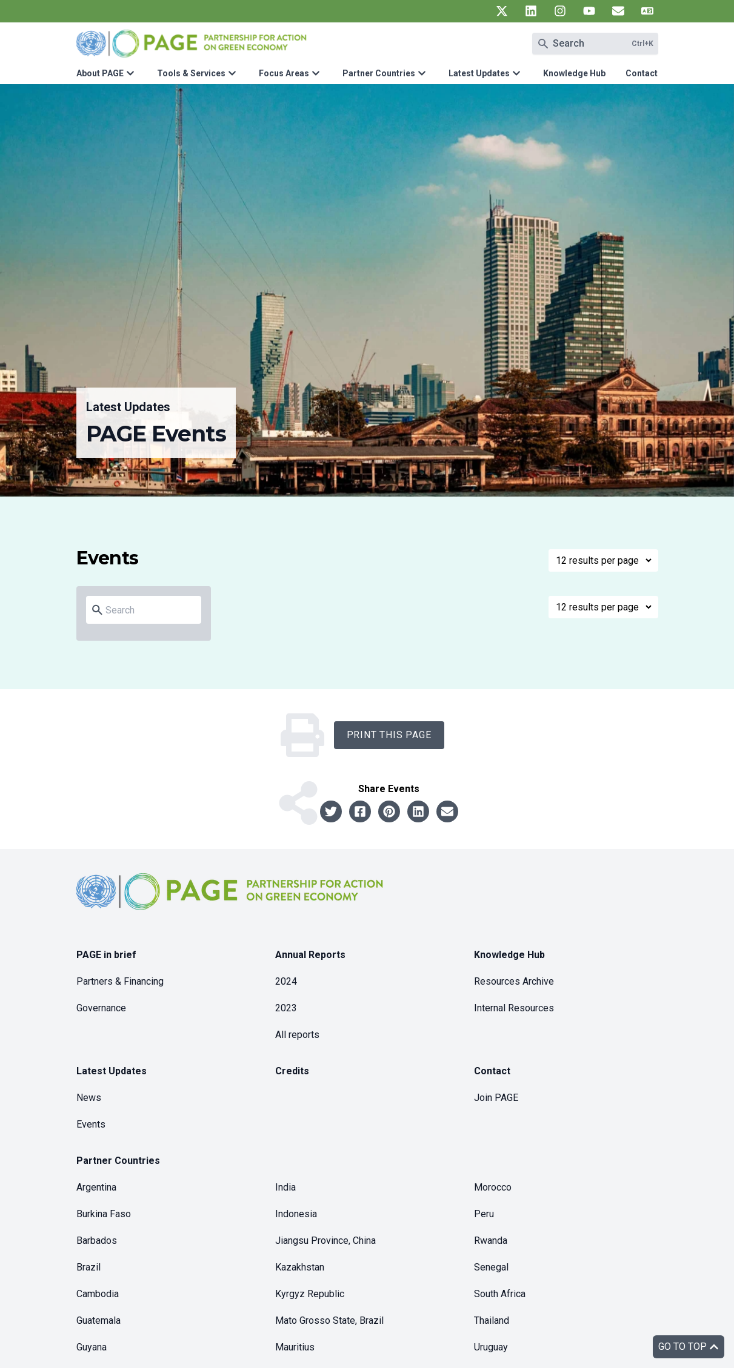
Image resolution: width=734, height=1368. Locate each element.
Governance (101, 1008)
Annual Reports (310, 954)
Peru (484, 1214)
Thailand (491, 1320)
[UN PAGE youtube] (589, 11)
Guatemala (98, 1320)
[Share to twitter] (331, 811)
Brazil (88, 1267)
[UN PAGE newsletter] (618, 11)
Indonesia (296, 1214)
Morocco (493, 1187)
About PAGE (100, 73)
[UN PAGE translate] (647, 11)
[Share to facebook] (360, 811)
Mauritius (295, 1347)
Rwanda (490, 1240)
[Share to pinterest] (389, 811)
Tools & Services (191, 73)
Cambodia (97, 1294)
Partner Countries (378, 73)
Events (90, 1124)
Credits (292, 1071)
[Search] (150, 610)
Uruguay (491, 1347)
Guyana (91, 1347)
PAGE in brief (106, 954)
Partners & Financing (120, 981)
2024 (286, 981)
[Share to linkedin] (418, 811)
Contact (642, 73)
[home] (231, 901)
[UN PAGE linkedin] (531, 11)
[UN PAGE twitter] (502, 11)
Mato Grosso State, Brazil (329, 1320)
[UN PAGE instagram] (560, 11)
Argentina (96, 1187)
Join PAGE (496, 1097)
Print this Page (389, 735)
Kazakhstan (299, 1267)
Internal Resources (514, 1008)
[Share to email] (447, 811)
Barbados (96, 1240)
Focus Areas (284, 73)
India (285, 1187)
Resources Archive (514, 981)
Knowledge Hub (574, 73)
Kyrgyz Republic (309, 1294)
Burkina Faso (103, 1214)
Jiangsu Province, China (325, 1240)
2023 (286, 1008)
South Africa (499, 1294)
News (88, 1097)
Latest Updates (479, 73)
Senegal (491, 1267)
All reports (297, 1034)
